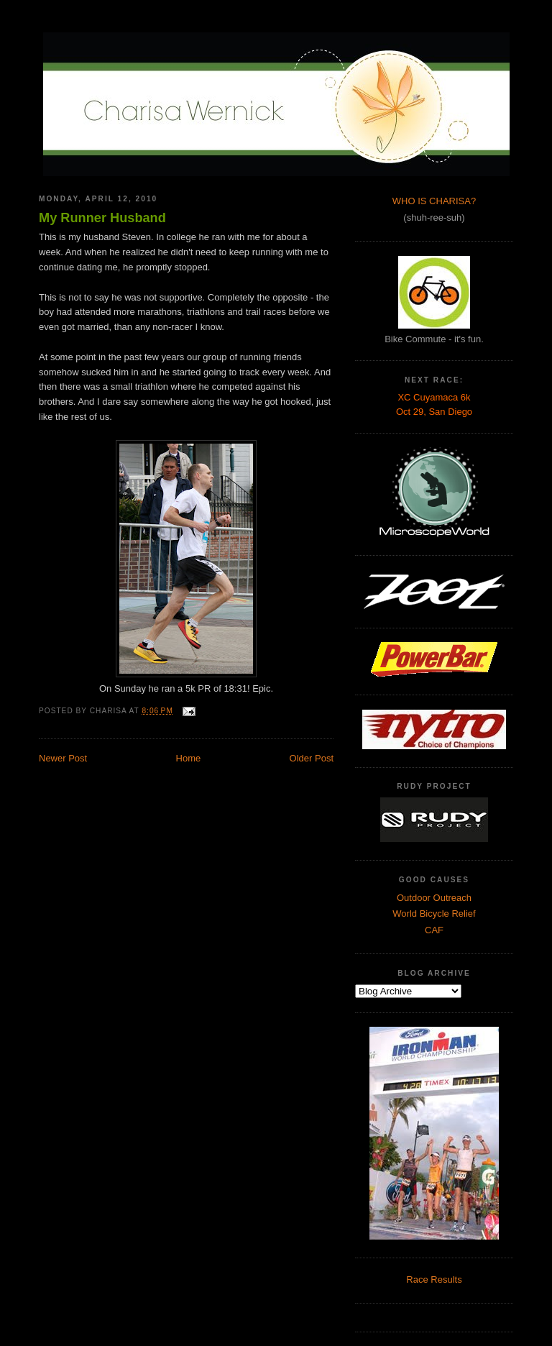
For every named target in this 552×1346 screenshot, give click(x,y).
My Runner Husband (102, 218)
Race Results (433, 1279)
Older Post (312, 758)
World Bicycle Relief (433, 913)
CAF (434, 930)
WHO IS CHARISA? (434, 201)
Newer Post (63, 758)
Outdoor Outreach (434, 897)
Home (188, 758)
